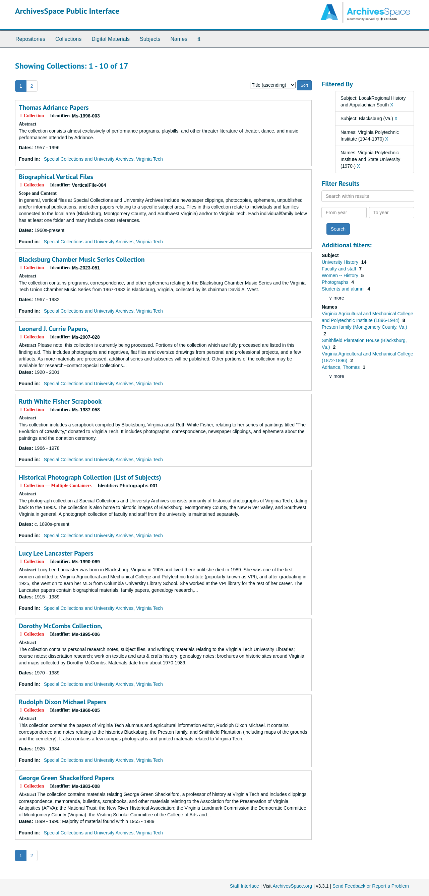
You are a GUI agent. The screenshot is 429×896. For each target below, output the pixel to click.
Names (178, 39)
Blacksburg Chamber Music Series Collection (82, 259)
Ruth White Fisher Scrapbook (60, 401)
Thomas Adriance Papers (54, 107)
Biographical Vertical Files (56, 176)
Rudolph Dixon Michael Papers (62, 702)
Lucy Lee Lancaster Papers (56, 553)
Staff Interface (244, 886)
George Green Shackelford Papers (66, 777)
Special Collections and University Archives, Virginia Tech (103, 159)
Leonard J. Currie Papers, (53, 328)
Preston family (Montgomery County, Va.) (364, 327)
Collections (68, 39)
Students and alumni (344, 289)
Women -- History (341, 275)
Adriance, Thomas (341, 367)
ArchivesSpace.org (292, 886)
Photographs (336, 282)
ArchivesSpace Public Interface (67, 11)
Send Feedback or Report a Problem (370, 886)
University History (341, 262)
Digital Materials (110, 39)
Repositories (30, 39)
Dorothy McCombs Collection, (61, 626)
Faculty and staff (339, 268)
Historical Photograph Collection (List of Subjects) (90, 477)
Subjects (150, 39)
